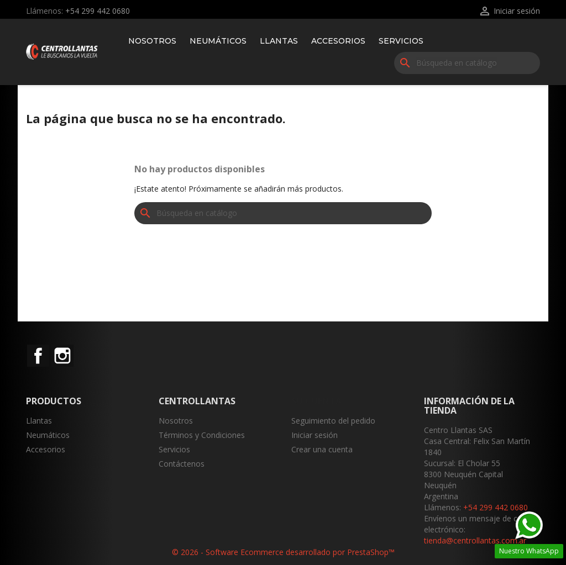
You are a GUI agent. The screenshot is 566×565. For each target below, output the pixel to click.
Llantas (279, 41)
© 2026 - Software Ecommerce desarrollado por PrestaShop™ (283, 552)
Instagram (62, 356)
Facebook (38, 356)
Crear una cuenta (322, 449)
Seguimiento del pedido (333, 420)
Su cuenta (316, 401)
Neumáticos (218, 41)
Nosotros (152, 41)
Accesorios (338, 41)
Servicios (401, 41)
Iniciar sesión (314, 435)
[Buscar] (467, 63)
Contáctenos (182, 463)
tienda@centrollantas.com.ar (475, 540)
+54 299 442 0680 (97, 11)
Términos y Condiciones (202, 435)
